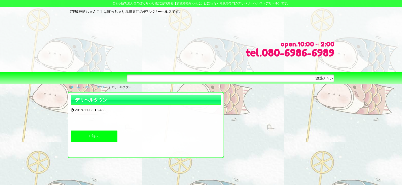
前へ (94, 136)
